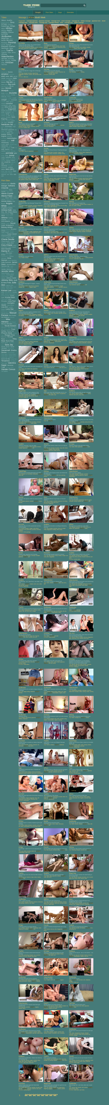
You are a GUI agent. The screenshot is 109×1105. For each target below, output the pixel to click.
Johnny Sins (7, 280)
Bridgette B (9, 225)
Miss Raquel (12, 322)
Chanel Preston (6, 236)
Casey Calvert (12, 234)
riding (13, 157)
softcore (13, 162)
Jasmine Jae (5, 266)
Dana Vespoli (12, 247)
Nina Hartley (7, 329)
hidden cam (29, 368)
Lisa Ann (4, 307)
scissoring (71, 929)
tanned (37, 126)
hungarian (85, 555)
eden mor (76, 982)
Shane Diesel (10, 352)
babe (15, 78)
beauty (3, 82)
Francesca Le (4, 256)
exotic (57, 393)
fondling (54, 529)
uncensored (4, 172)
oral (2, 149)
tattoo (3, 169)
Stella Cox (11, 357)
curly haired (35, 528)
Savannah (5, 350)
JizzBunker (6, 36)
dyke (40, 928)
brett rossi (26, 586)
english (70, 126)
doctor (103, 21)
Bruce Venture (10, 230)
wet (8, 174)
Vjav (2, 60)
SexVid (3, 50)
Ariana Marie (12, 212)
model (3, 144)
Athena (4, 218)
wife (15, 174)
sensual (3, 160)
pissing (3, 153)
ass (11, 76)
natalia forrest (58, 289)
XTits (3, 62)
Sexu (11, 48)
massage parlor (33, 22)
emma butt (26, 800)
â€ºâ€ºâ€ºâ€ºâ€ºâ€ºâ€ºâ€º (41, 1095)
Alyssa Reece (9, 199)
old (16, 147)
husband (6, 128)
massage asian (23, 22)
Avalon (8, 223)
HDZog (3, 30)
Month (37, 17)
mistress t (76, 666)
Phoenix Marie (6, 333)
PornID (3, 44)
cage (38, 178)
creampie (14, 100)
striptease (4, 167)
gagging (50, 1088)
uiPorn (14, 52)
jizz (16, 129)
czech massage (65, 21)
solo (2, 164)
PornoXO (4, 46)
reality (3, 157)
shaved (8, 160)
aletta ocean (52, 289)
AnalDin (9, 20)
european (8, 112)
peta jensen (51, 799)
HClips (12, 26)
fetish (13, 117)
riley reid (81, 258)
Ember (3, 254)
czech (84, 527)
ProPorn (12, 46)
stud (36, 799)
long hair (9, 136)
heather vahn (27, 127)
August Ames (10, 219)
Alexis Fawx (6, 196)
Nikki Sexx (10, 327)
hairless (51, 260)
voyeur (23, 370)
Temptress (5, 361)
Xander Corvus (8, 369)
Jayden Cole (9, 267)
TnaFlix (9, 50)
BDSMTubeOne (5, 22)
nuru (60, 475)
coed (81, 555)
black (3, 88)
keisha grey (76, 180)
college (9, 96)
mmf (20, 342)
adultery (48, 662)
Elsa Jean (9, 253)
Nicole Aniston (10, 326)
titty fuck (10, 171)
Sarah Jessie (5, 346)
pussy (11, 155)
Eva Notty (8, 254)
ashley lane (76, 747)
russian (7, 159)
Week (43, 17)
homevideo (8, 126)
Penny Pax (10, 331)
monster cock (13, 144)
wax (49, 314)
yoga (70, 586)
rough (3, 159)
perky (20, 370)
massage (3, 138)
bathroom (49, 46)
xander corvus (56, 450)
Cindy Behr (10, 243)
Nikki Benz (4, 327)
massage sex (75, 21)
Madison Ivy (4, 311)
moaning (12, 142)
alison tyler (51, 904)
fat (6, 115)
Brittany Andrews (5, 229)
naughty (3, 147)
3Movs (3, 20)
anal (3, 76)
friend (22, 48)
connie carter (52, 74)
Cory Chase (6, 245)
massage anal (43, 22)
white (11, 174)
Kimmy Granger (5, 295)
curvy (13, 105)
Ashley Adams (9, 215)
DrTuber (4, 24)
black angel (76, 1062)
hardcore (5, 124)
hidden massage (79, 22)
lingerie (3, 136)
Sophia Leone (12, 355)
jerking (51, 1060)
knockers (3, 133)
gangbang (10, 119)
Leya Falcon (10, 305)
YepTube (4, 64)
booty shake (72, 585)
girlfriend (8, 120)
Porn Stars (49, 12)
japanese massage (44, 21)
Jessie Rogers (5, 276)
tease (84, 179)
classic (31, 928)
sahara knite (52, 180)
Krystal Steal (10, 297)
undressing (59, 47)
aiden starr (76, 1089)
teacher (45, 476)
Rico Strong (9, 339)
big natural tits (5, 86)
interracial (4, 129)
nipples (8, 147)
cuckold (3, 101)
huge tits (37, 636)
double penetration (6, 110)
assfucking (9, 78)
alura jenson (26, 234)
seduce (82, 878)
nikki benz (76, 258)
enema (80, 152)
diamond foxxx (77, 101)
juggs (2, 131)
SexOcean (5, 48)
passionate (28, 529)
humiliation (54, 1033)
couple (14, 98)
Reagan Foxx (10, 335)
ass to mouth (24, 178)
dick (14, 107)
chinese (51, 582)
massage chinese (53, 22)
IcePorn (11, 32)
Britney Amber (7, 227)
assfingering (88, 230)
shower (28, 126)
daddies (84, 47)
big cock (11, 84)
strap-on (10, 165)
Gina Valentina (12, 260)
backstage (80, 584)
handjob (10, 122)
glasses (27, 501)
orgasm (7, 149)
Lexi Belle (3, 303)
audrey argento (27, 1089)
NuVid (3, 40)
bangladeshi (27, 610)
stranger (79, 205)
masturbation (12, 138)
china (61, 22)
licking (9, 134)
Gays (60, 12)
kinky (6, 131)
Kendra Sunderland (10, 294)
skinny (13, 160)
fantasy (3, 115)
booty (3, 93)
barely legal (24, 1087)
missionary (5, 142)
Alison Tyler (9, 198)
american (11, 74)
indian (10, 128)
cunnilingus (4, 105)
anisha (75, 1035)
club (83, 1087)
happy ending (80, 126)
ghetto (79, 585)
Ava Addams (5, 221)
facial (7, 114)
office (35, 206)
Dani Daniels (6, 249)
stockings (4, 165)
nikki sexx (26, 76)
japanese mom (96, 21)
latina (8, 133)
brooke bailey (77, 773)
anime (22, 825)
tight (6, 171)
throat (2, 171)
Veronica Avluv (9, 367)
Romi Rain (10, 341)
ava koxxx (51, 126)
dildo (2, 109)
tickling (82, 72)
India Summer (6, 262)
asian (7, 76)
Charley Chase (9, 237)
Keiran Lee (6, 290)
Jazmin (14, 269)
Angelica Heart (11, 206)
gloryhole (64, 1059)
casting (3, 95)
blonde (8, 88)
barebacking (4, 80)
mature (3, 140)
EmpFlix (10, 24)
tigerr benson (77, 370)
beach (26, 825)
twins (83, 394)
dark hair (82, 1060)
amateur (5, 74)
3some (10, 72)
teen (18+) (10, 169)
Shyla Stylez (4, 355)
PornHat (12, 42)
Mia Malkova (5, 317)
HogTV (9, 30)
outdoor (3, 151)
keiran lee (51, 261)
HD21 (3, 28)
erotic (3, 112)
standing (33, 799)
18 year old (4, 72)
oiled (82, 48)
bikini (73, 824)
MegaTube (5, 38)
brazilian (49, 313)
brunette (13, 93)
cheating (8, 95)
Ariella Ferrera (5, 214)
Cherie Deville (7, 239)
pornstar (9, 153)
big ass (9, 82)
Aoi (6, 212)
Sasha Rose (11, 348)
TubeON (4, 52)
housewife (35, 474)
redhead (8, 157)
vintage (10, 172)
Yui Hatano (4, 371)
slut (2, 162)
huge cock (32, 636)
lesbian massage (86, 21)
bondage (11, 90)
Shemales (70, 12)
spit (37, 179)
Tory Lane (4, 363)
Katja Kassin (9, 288)
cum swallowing (54, 1059)
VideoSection (7, 56)
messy (87, 257)
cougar (10, 98)
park (70, 205)
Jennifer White (7, 271)
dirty (6, 109)
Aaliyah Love (5, 183)
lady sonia (76, 316)
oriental (20, 126)
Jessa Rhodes (5, 273)
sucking (10, 167)
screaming (12, 159)
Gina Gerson (6, 259)
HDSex (9, 28)
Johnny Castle (11, 278)
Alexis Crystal (7, 193)
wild (2, 176)
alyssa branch (52, 48)
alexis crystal (77, 423)
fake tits (12, 114)
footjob (49, 1033)
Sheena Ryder (12, 354)
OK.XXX (9, 40)
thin (44, 584)
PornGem (4, 43)
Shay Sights (4, 354)
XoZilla (13, 60)
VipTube (4, 58)
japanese (11, 129)
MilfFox (11, 38)
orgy (11, 149)
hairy (5, 122)
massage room (55, 21)
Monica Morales (6, 324)
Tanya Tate (14, 359)
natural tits (4, 146)
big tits (11, 86)
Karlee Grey (9, 287)
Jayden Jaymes (6, 269)
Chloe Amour (5, 241)
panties (8, 151)
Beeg (12, 22)
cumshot (9, 103)
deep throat (8, 107)
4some (23, 902)
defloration (27, 662)
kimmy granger (27, 532)
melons (8, 140)
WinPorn (7, 60)
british (6, 93)
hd (11, 124)
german (3, 120)
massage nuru (68, 22)
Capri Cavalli (5, 232)
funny (32, 125)
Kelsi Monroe (8, 292)
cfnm (52, 313)
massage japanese (32, 21)
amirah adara (77, 559)
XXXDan (9, 62)
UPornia (4, 54)
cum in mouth (89, 877)
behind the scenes (87, 584)
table (58, 232)
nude (12, 147)
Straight (38, 12)
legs (12, 133)
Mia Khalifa (12, 315)
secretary (38, 529)
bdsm (13, 80)
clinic (22, 205)
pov (15, 153)
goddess (23, 179)
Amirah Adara (6, 201)
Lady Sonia (4, 299)
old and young (34, 826)
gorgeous (33, 394)
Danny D (5, 251)
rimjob (87, 691)
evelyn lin (26, 397)
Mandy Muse (5, 313)
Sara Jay (9, 344)
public (6, 155)
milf (12, 140)
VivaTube (11, 58)
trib (75, 929)
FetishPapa (5, 26)
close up (3, 96)
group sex (26, 48)
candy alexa (26, 664)
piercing (13, 151)
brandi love (51, 342)
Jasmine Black (11, 264)
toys (14, 171)
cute (2, 107)
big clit (51, 611)
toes (59, 1033)
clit (63, 611)
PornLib (8, 44)
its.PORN (4, 34)
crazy (8, 100)
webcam (3, 174)
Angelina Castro (6, 208)
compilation (4, 98)
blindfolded (27, 47)
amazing (23, 100)
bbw (9, 80)
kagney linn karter (28, 344)
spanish (20, 1008)
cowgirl (4, 100)
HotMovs (4, 32)
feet (9, 115)
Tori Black (13, 361)
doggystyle (12, 109)
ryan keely (82, 1089)
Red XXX (4, 337)
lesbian (3, 134)
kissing (10, 131)
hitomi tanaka (77, 611)
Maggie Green (12, 311)
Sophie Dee (4, 357)
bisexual (55, 100)
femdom (8, 117)
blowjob (4, 90)
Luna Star (10, 309)
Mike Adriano (5, 320)
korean (64, 313)
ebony (14, 110)
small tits (7, 162)
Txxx (9, 52)
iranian (26, 257)
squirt (11, 164)
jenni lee (51, 450)
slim (51, 206)
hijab (32, 877)
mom (7, 144)
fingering (4, 119)
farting (75, 501)
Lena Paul (11, 301)
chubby (13, 95)
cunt (10, 105)
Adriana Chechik (8, 187)
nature (10, 146)
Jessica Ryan (10, 274)
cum (7, 101)
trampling (62, 1033)
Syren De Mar (5, 359)
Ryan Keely (4, 342)
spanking (7, 164)
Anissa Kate (6, 210)
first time (36, 100)
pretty (2, 155)
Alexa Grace (9, 191)
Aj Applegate (4, 190)
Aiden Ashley (12, 188)
